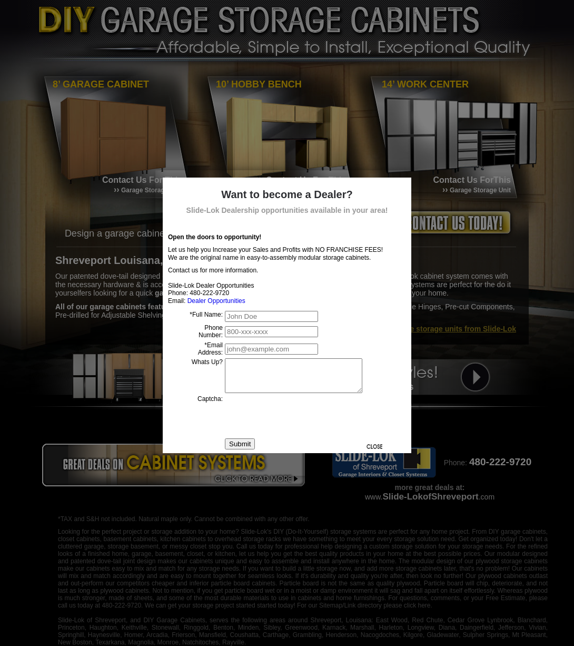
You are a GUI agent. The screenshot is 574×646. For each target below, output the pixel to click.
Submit (240, 450)
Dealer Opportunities (216, 301)
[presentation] (305, 422)
